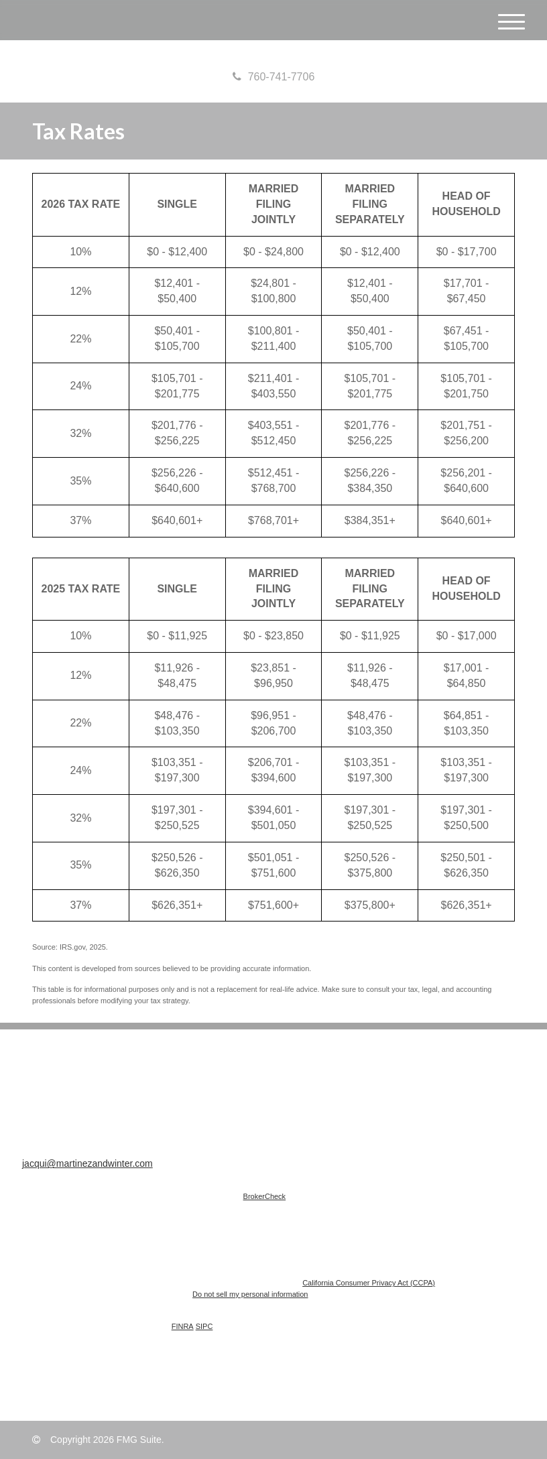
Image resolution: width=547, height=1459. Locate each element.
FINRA (183, 1326)
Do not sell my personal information (250, 1294)
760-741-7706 (274, 76)
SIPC (204, 1326)
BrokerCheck (264, 1196)
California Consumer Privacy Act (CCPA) (368, 1283)
